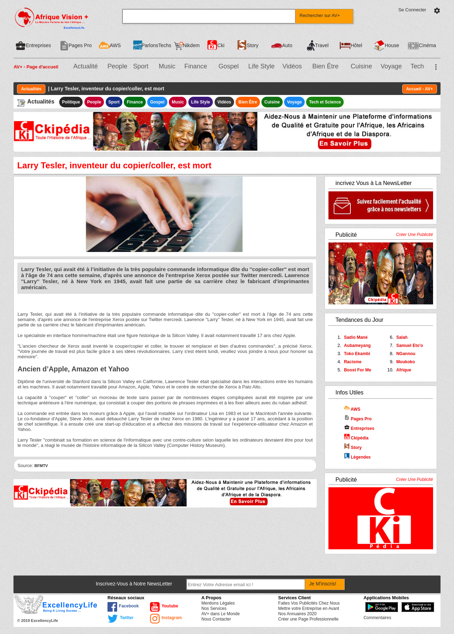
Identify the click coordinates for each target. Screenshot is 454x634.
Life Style (261, 66)
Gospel (228, 66)
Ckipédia (356, 438)
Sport (140, 66)
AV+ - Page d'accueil (35, 66)
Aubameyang (357, 345)
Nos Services (214, 608)
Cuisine (361, 66)
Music (167, 66)
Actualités (31, 88)
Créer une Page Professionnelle (308, 619)
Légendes (357, 457)
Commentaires (377, 617)
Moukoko (405, 361)
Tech (417, 66)
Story (353, 447)
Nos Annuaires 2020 (297, 613)
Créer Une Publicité (414, 234)
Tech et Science (325, 102)
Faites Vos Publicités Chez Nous (308, 603)
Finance (195, 66)
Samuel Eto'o (409, 345)
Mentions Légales (218, 603)
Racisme (352, 361)
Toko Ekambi (357, 353)
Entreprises (359, 428)
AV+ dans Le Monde (220, 613)
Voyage (391, 66)
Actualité (85, 66)
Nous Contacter (216, 619)
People (117, 66)
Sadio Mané (356, 337)
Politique (71, 102)
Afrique (403, 370)
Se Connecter (412, 9)
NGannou (405, 353)
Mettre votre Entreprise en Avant (308, 608)
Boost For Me (357, 370)
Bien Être (325, 66)
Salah (402, 337)
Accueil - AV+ (419, 88)
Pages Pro (358, 418)
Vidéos (292, 66)
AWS (352, 409)
